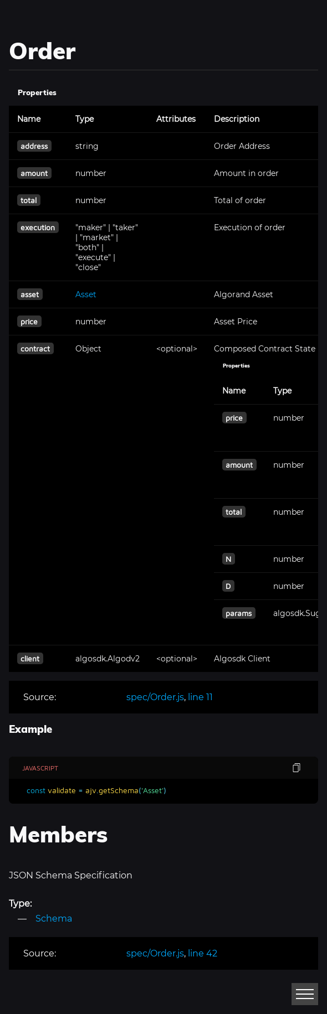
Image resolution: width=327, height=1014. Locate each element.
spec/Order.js (155, 697)
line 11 (200, 697)
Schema (53, 918)
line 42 (202, 953)
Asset (85, 294)
